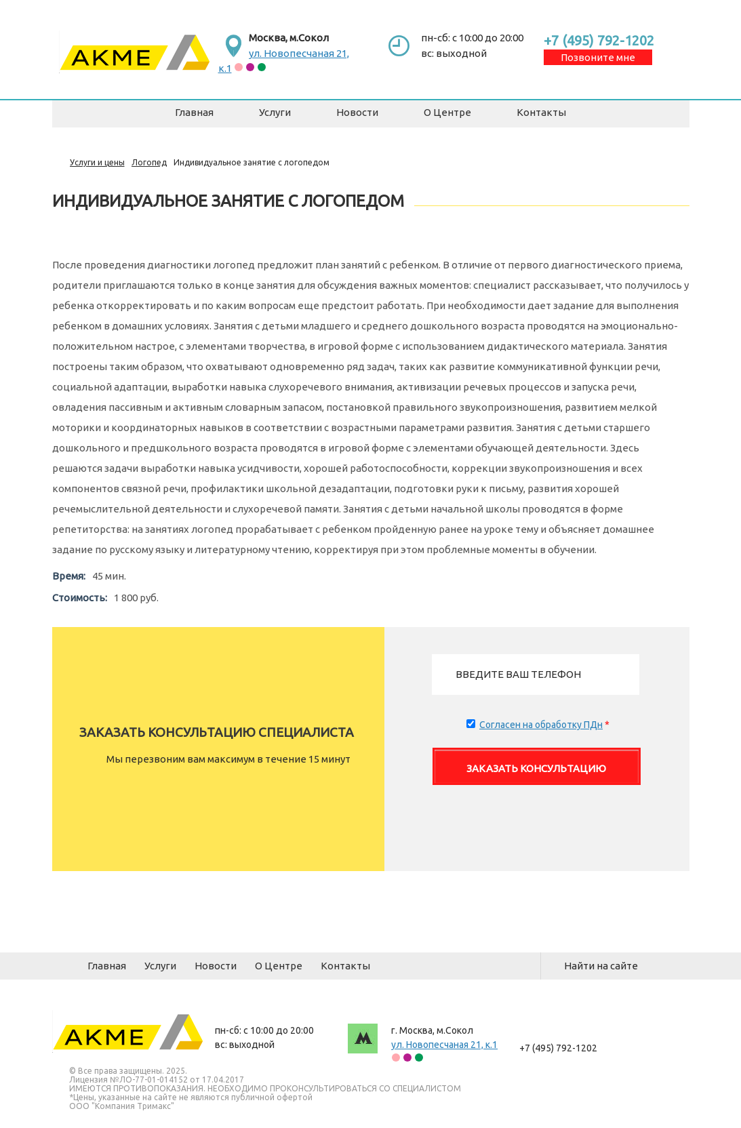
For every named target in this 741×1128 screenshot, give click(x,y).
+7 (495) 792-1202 (599, 40)
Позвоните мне (598, 57)
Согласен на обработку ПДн (541, 724)
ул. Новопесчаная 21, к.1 (444, 1044)
